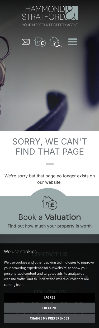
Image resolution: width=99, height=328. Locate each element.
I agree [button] (49, 297)
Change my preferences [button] (49, 318)
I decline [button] (49, 308)
